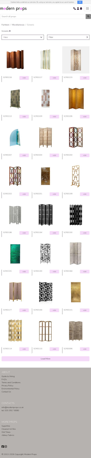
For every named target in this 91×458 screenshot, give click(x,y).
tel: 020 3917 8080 (10, 410)
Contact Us (6, 391)
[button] (74, 8)
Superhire (6, 426)
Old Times (6, 432)
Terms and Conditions (11, 382)
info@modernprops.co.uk (13, 407)
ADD (24, 78)
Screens (6, 31)
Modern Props (30, 454)
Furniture (5, 24)
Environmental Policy (10, 388)
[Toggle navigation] (87, 8)
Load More (45, 358)
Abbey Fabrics (8, 435)
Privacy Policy (7, 385)
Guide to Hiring (8, 376)
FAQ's (4, 379)
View (22, 37)
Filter (68, 37)
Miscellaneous (18, 24)
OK (80, 2)
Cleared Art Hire (9, 429)
